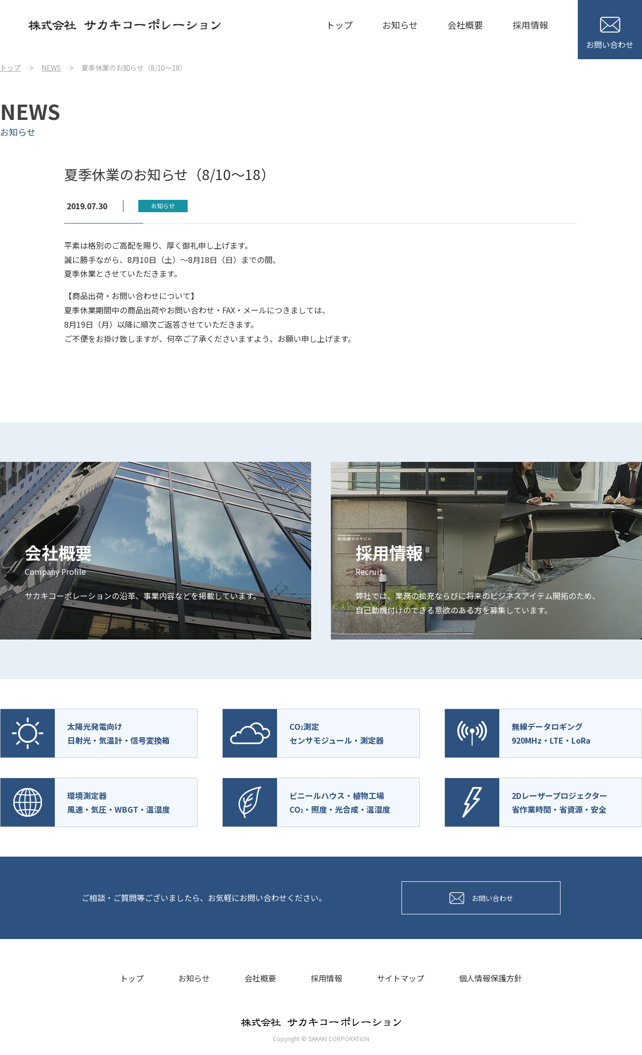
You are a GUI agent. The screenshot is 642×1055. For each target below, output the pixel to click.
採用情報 (530, 24)
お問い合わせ (610, 33)
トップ (339, 24)
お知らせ (400, 24)
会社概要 (465, 24)
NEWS (51, 68)
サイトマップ (400, 978)
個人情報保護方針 (490, 978)
